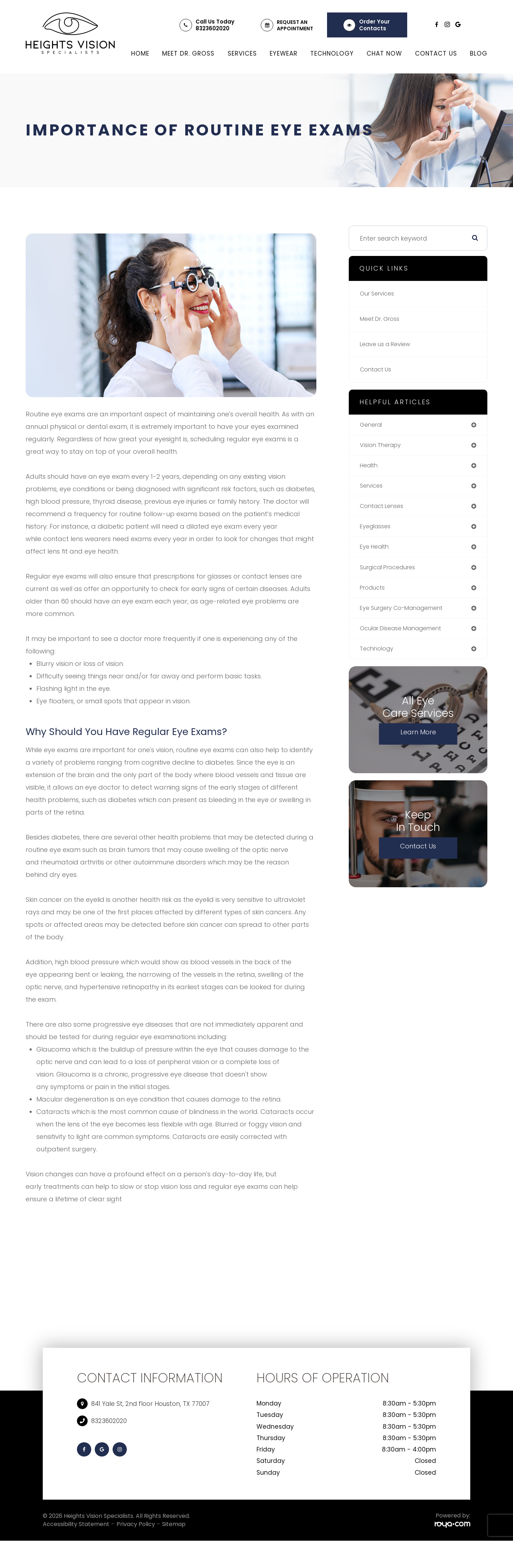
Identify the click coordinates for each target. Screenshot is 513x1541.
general (372, 425)
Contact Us (436, 53)
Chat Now (384, 53)
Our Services (379, 293)
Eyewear (283, 53)
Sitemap (174, 1524)
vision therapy (383, 446)
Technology (332, 53)
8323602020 (212, 28)
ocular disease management (406, 635)
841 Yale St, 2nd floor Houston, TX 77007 (150, 1403)
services (372, 488)
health (370, 467)
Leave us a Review (389, 344)
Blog (478, 53)
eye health (376, 551)
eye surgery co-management (407, 614)
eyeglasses (377, 530)
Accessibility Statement (76, 1524)
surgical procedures (392, 572)
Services (242, 53)
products (374, 593)
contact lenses (384, 509)
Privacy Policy (135, 1524)
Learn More (418, 740)
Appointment (295, 28)
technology (378, 656)
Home (140, 53)
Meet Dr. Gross (188, 53)
